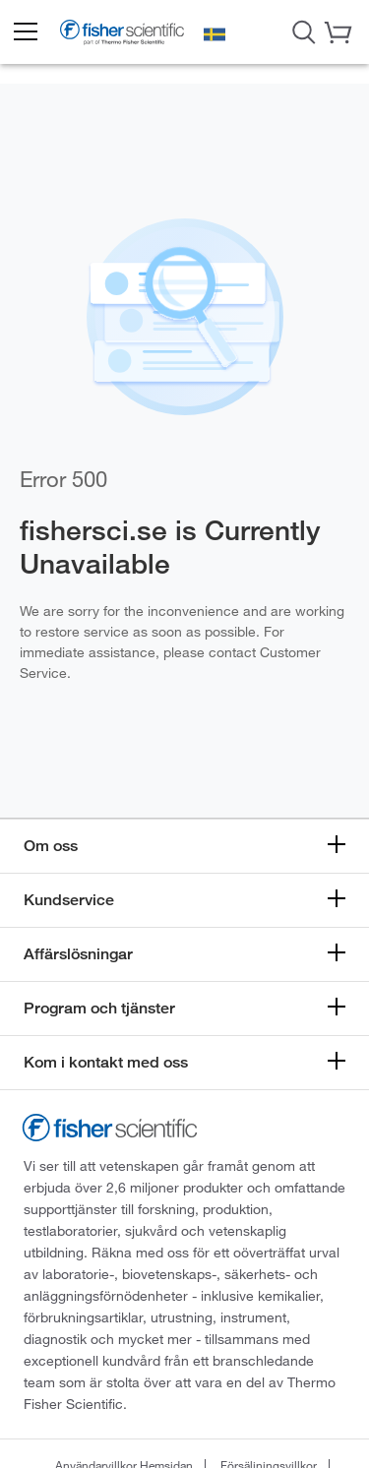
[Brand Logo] (122, 34)
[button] (24, 32)
